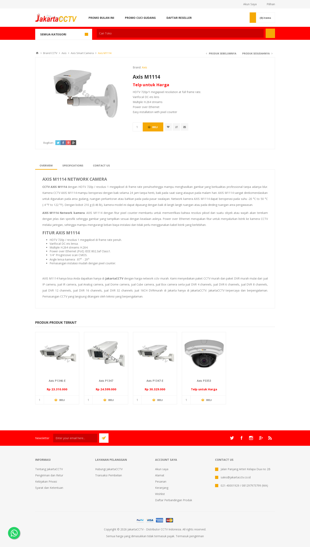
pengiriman (196, 536)
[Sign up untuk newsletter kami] (75, 438)
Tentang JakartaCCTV (49, 469)
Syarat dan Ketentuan (49, 488)
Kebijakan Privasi (46, 481)
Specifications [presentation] (72, 165)
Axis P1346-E (57, 381)
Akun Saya (250, 4)
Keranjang (161, 488)
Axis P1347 (106, 381)
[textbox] (180, 33)
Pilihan (271, 4)
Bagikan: (48, 142)
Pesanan (160, 481)
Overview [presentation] (46, 165)
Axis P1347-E (155, 381)
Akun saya (161, 469)
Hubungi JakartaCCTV (109, 469)
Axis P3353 (204, 381)
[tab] (46, 165)
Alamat (159, 475)
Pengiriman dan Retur (49, 475)
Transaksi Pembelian (108, 475)
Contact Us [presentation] (101, 165)
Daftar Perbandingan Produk (173, 500)
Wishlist (160, 494)
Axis (144, 67)
